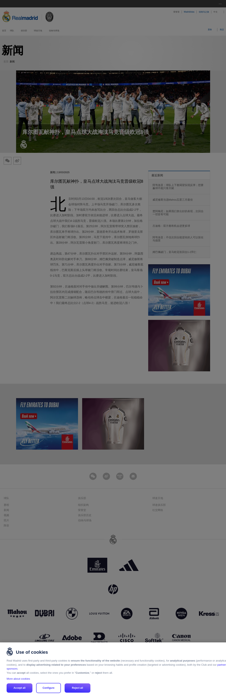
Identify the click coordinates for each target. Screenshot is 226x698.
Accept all (20, 687)
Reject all (77, 687)
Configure (48, 687)
